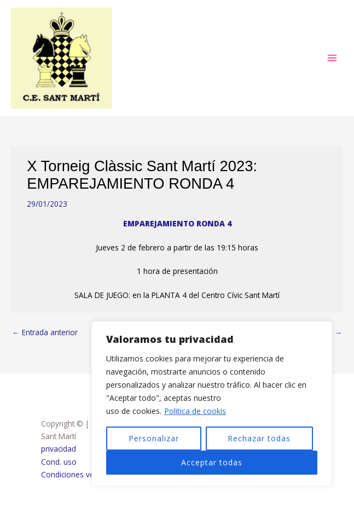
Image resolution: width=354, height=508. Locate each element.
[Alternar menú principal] (332, 58)
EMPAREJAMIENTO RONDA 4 (177, 223)
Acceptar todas (211, 462)
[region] (211, 403)
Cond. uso (59, 462)
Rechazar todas (259, 438)
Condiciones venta (73, 474)
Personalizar (154, 438)
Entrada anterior (45, 332)
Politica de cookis (195, 411)
